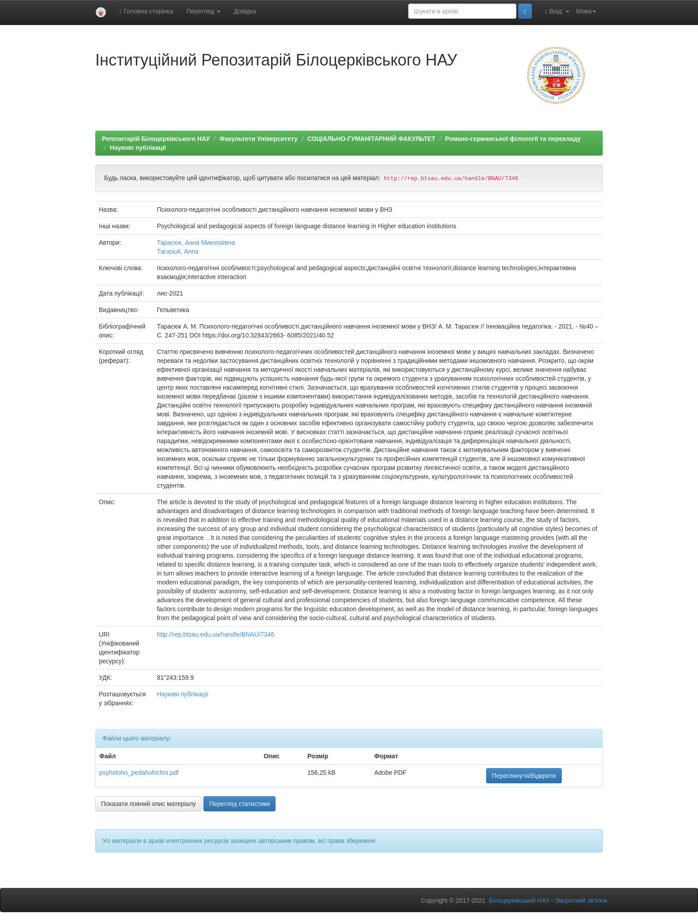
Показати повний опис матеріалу (148, 803)
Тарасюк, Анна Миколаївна (196, 242)
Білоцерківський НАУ (519, 900)
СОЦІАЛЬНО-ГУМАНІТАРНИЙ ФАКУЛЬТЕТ (371, 138)
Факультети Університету (258, 138)
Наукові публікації (138, 147)
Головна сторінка (146, 11)
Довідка (245, 11)
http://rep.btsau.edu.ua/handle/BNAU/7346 (215, 634)
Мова (586, 11)
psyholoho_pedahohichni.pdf (139, 772)
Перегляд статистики (239, 803)
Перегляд (203, 11)
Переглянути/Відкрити (524, 775)
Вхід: (557, 11)
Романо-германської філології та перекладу (513, 138)
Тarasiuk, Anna (177, 251)
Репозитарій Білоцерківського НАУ (156, 138)
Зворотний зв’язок (581, 900)
